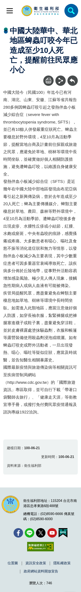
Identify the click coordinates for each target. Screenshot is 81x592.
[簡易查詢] (71, 11)
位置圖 (13, 563)
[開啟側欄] (10, 11)
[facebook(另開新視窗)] (18, 533)
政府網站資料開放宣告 (41, 571)
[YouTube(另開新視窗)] (52, 533)
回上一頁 (72, 77)
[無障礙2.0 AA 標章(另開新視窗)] (40, 546)
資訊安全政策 (35, 563)
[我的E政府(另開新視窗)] (63, 533)
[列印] (48, 81)
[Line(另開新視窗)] (29, 533)
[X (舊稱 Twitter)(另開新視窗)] (40, 533)
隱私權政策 (62, 563)
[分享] (60, 81)
